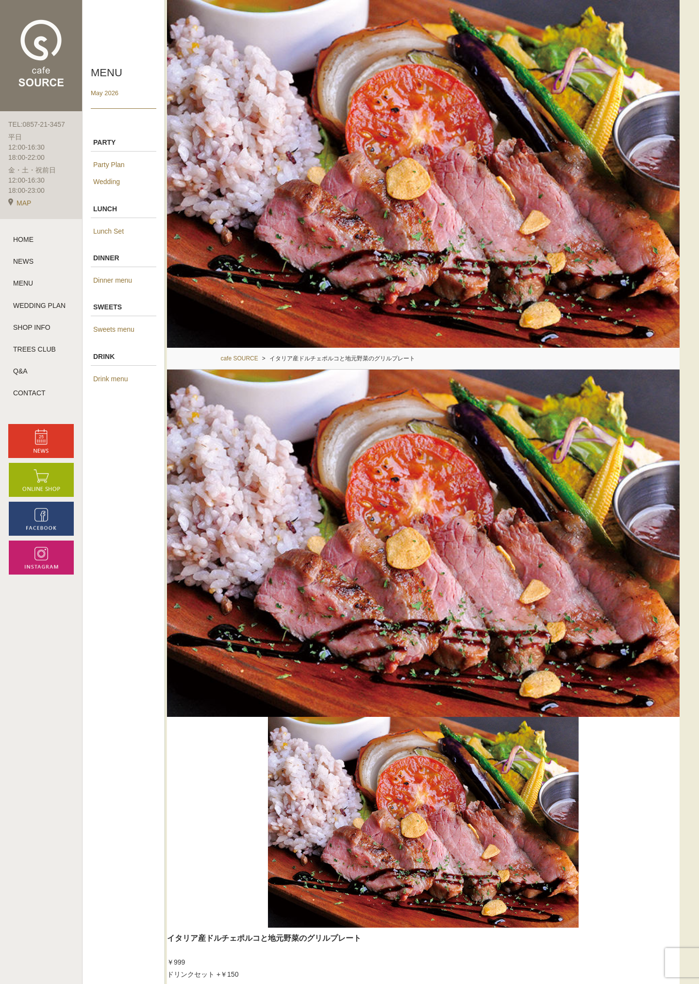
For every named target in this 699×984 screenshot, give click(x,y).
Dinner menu (112, 280)
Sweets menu (113, 329)
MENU (23, 283)
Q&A (20, 371)
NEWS (23, 261)
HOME (23, 239)
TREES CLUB (34, 349)
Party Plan (109, 165)
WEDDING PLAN (39, 305)
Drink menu (110, 379)
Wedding (106, 182)
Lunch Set (108, 231)
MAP (19, 203)
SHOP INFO (31, 327)
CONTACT (29, 393)
